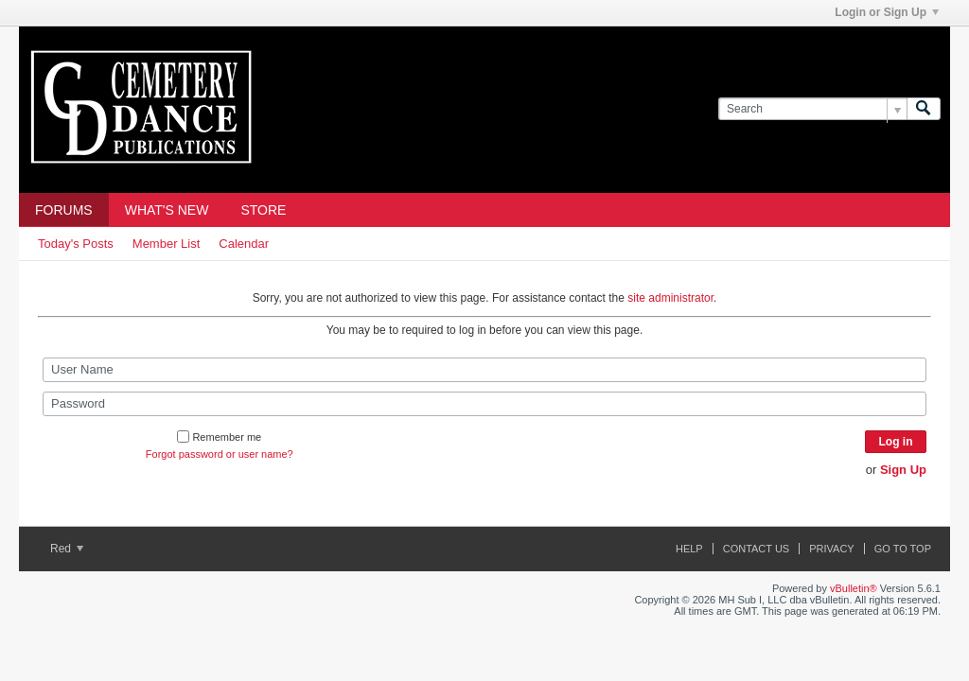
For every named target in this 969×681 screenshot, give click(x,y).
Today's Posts (76, 243)
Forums (64, 210)
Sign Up (903, 470)
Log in (896, 441)
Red (66, 548)
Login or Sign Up (887, 12)
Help (689, 548)
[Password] (484, 404)
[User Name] (484, 370)
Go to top (902, 548)
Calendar (244, 243)
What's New (167, 210)
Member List (166, 243)
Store (263, 210)
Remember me (219, 437)
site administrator (670, 298)
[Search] (812, 109)
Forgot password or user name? (219, 454)
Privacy (831, 548)
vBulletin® (853, 588)
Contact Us (756, 548)
